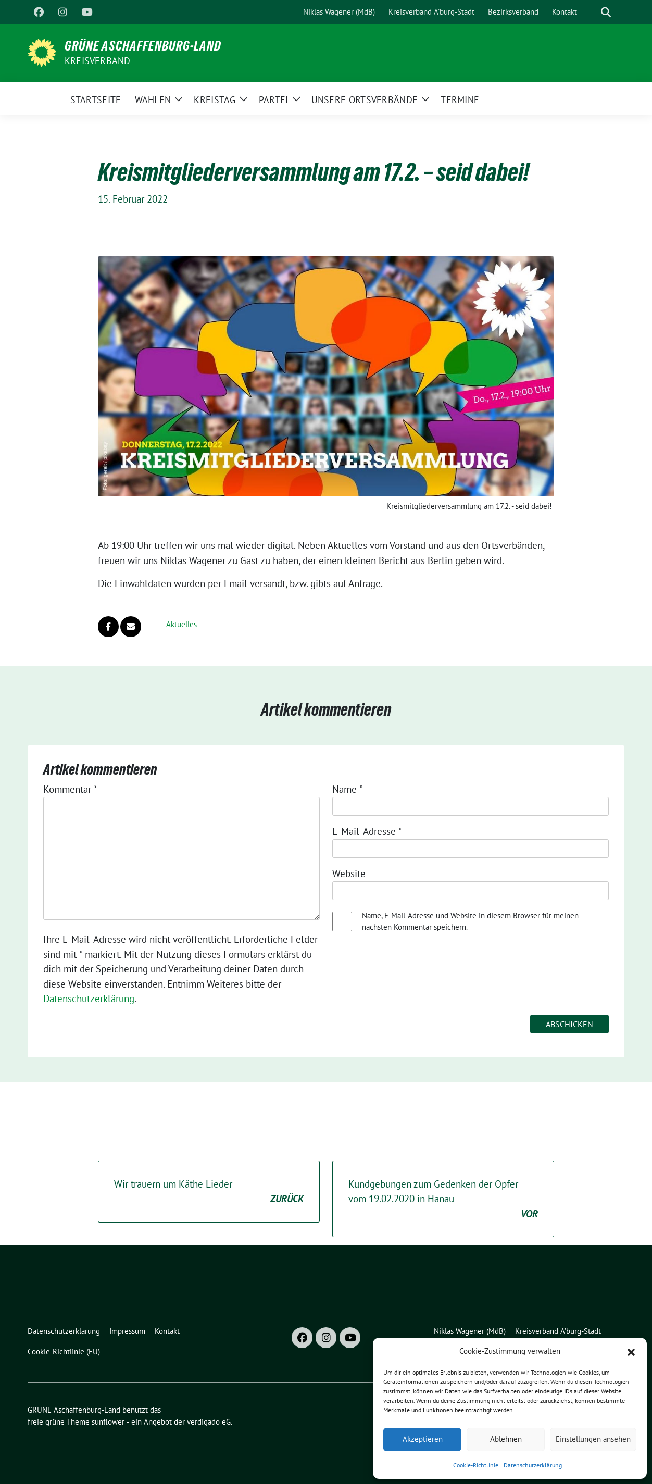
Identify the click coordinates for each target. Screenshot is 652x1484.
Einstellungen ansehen (593, 1439)
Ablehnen (506, 1439)
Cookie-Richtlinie (475, 1465)
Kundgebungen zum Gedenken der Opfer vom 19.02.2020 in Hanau (443, 1199)
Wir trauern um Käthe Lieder (209, 1192)
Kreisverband (97, 61)
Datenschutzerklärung (533, 1465)
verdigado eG (209, 1422)
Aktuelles (181, 624)
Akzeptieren (423, 1439)
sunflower (108, 1422)
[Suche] (591, 12)
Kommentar (70, 789)
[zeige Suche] (606, 12)
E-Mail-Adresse (367, 831)
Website (349, 873)
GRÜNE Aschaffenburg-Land (143, 46)
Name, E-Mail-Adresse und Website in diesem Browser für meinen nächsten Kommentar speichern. (470, 921)
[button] (631, 1351)
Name (347, 789)
